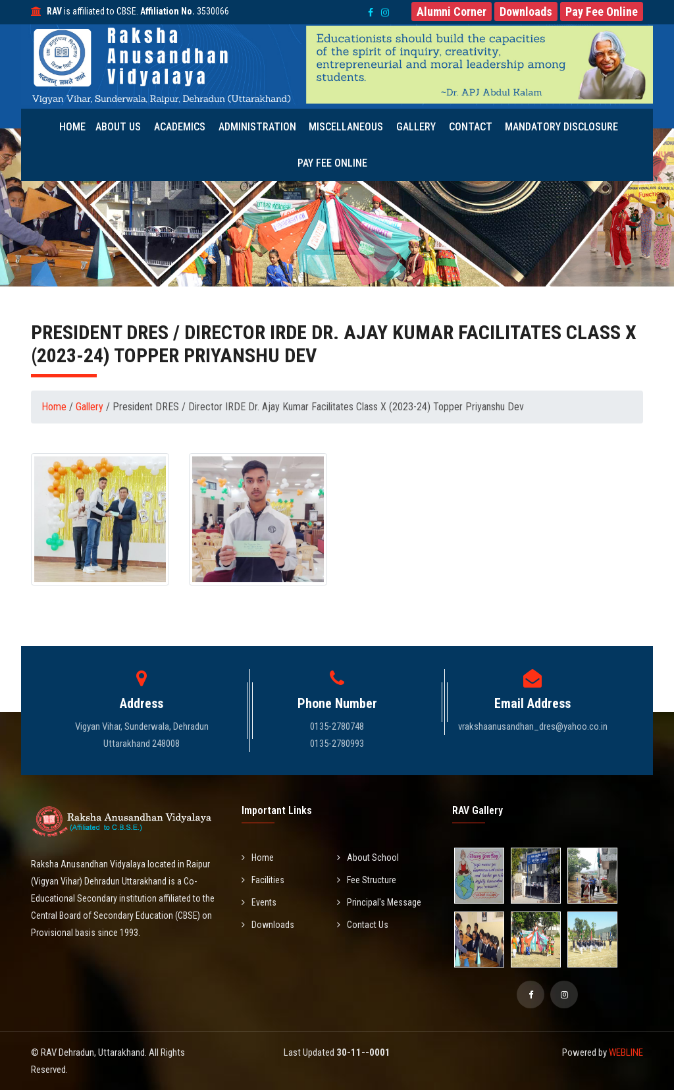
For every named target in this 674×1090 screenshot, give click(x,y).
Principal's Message (379, 902)
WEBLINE (626, 1052)
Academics (183, 127)
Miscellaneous (347, 127)
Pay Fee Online (332, 163)
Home (76, 127)
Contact (469, 127)
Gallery (416, 127)
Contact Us (362, 924)
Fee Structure (366, 880)
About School (368, 857)
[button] (451, 11)
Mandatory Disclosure (558, 127)
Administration (259, 127)
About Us (123, 127)
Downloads (268, 924)
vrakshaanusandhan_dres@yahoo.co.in (533, 726)
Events (259, 902)
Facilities (263, 880)
